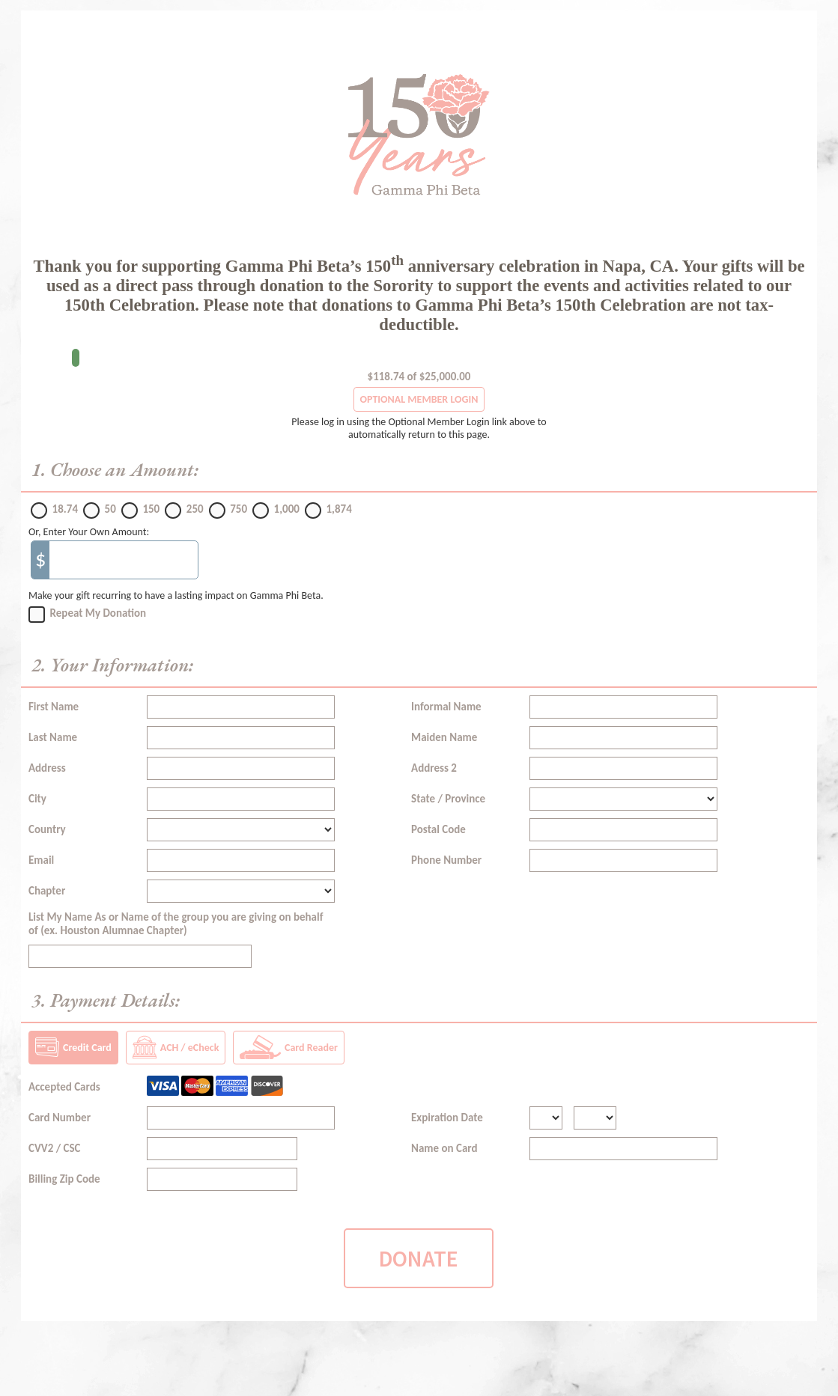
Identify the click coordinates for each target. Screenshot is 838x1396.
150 (151, 509)
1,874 (338, 509)
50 (110, 509)
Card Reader (289, 1047)
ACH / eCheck (176, 1047)
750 (238, 509)
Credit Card (73, 1047)
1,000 (287, 509)
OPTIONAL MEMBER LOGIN (419, 399)
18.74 (65, 509)
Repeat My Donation (98, 613)
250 (195, 509)
